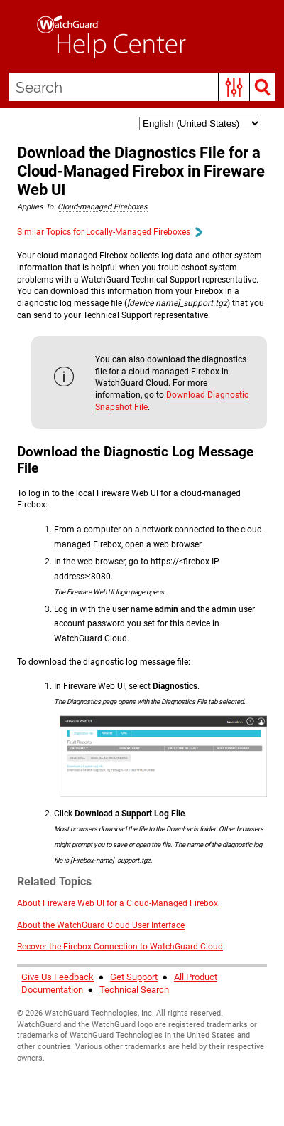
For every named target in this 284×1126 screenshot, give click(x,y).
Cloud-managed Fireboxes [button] (103, 206)
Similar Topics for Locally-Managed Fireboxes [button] (109, 232)
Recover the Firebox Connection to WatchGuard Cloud (120, 947)
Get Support (134, 977)
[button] (234, 87)
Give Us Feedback (57, 977)
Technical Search (134, 989)
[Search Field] (142, 87)
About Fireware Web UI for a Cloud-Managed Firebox (117, 903)
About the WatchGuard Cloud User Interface (101, 925)
